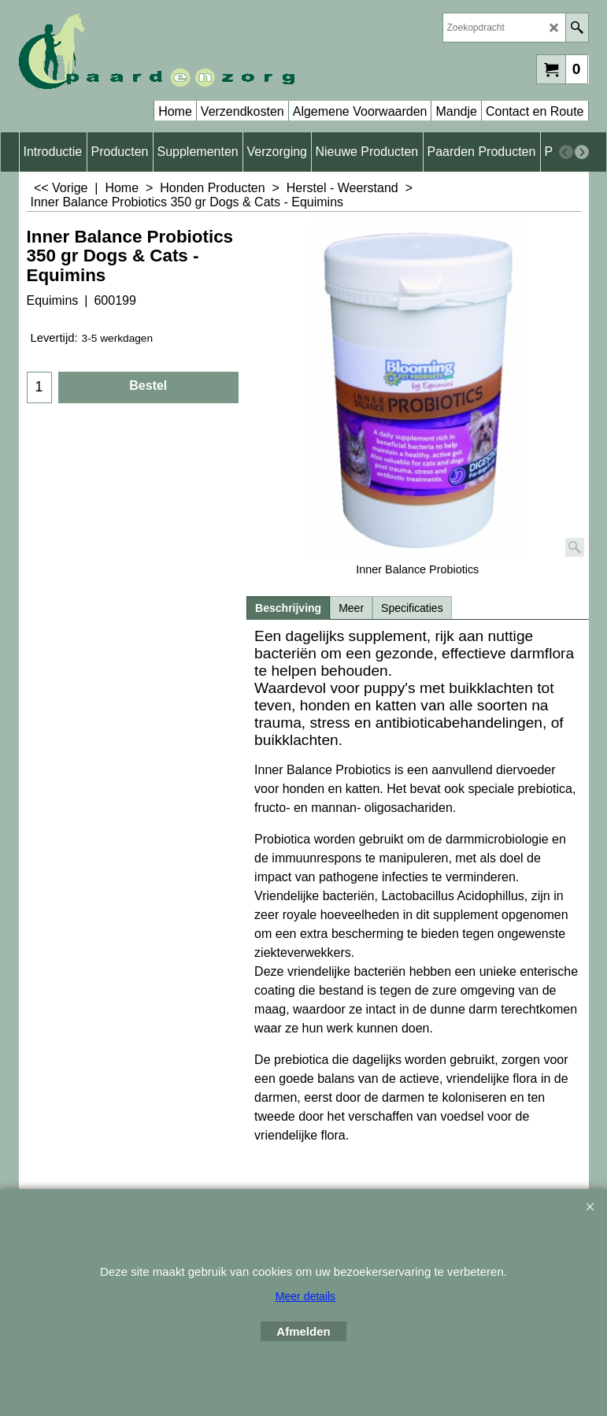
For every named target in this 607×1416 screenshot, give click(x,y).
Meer (351, 608)
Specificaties (412, 608)
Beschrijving (288, 608)
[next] (582, 152)
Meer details (305, 1296)
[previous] (566, 152)
